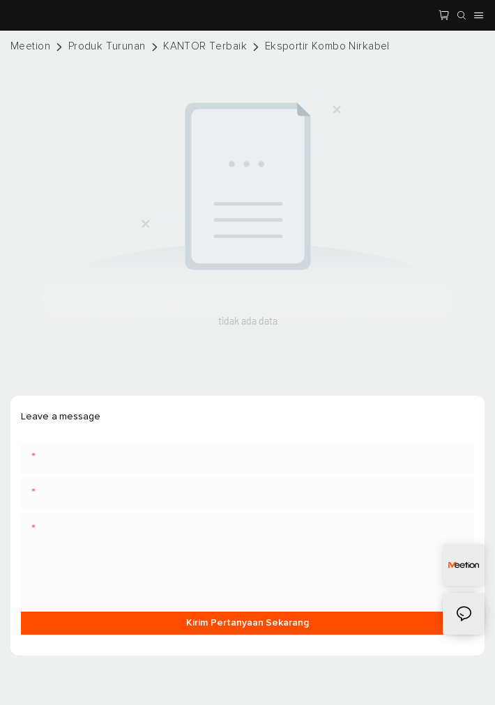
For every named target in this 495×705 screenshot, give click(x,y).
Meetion (30, 46)
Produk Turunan (107, 46)
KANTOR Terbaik (205, 46)
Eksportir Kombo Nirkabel (327, 46)
